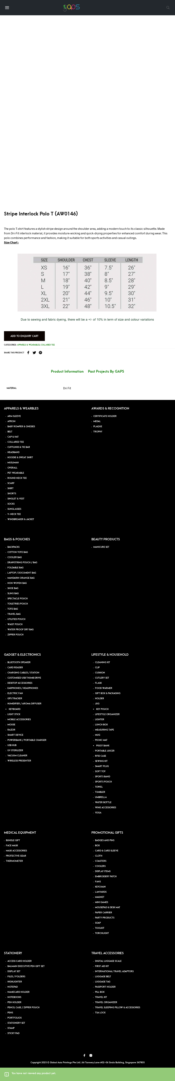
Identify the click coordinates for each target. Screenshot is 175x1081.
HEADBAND (13, 452)
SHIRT (10, 488)
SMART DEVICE (15, 735)
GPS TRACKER (14, 698)
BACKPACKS (13, 547)
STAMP (11, 1028)
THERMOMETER (14, 861)
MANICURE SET (101, 547)
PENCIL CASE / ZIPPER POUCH (23, 1007)
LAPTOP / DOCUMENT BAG (21, 573)
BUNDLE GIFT (13, 840)
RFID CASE (100, 756)
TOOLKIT (99, 928)
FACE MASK (12, 845)
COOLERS (100, 866)
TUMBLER (100, 792)
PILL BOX (100, 992)
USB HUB (11, 745)
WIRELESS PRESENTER (19, 761)
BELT (9, 431)
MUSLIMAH (13, 462)
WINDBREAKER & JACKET (20, 519)
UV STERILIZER (15, 750)
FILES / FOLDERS (16, 976)
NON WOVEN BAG (17, 583)
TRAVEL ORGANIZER (106, 1002)
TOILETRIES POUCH (17, 604)
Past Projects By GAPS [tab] (106, 372)
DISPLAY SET (13, 971)
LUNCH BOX (101, 724)
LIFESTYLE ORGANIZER (107, 714)
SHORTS (11, 493)
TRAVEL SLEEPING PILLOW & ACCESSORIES (117, 1007)
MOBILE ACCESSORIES (19, 719)
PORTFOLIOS (14, 1018)
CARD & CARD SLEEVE (106, 851)
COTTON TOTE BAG (17, 552)
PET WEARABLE (15, 473)
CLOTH (98, 856)
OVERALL (12, 468)
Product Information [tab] (67, 372)
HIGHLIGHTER (14, 982)
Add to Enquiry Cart (24, 336)
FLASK (98, 683)
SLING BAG (13, 593)
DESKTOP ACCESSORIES (19, 683)
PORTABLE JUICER (105, 751)
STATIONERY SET (16, 1023)
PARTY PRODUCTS (104, 918)
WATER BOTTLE (103, 802)
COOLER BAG (14, 557)
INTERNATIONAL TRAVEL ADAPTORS (114, 971)
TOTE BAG (12, 609)
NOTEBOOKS (14, 997)
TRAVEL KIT (101, 997)
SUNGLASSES (14, 509)
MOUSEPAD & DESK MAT (107, 907)
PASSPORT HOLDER (105, 987)
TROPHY (97, 431)
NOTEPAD (12, 987)
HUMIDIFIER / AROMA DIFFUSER (24, 703)
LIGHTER (99, 719)
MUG (97, 735)
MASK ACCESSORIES (16, 851)
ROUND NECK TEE (17, 478)
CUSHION (100, 673)
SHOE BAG (12, 588)
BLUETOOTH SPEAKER (19, 662)
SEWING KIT (101, 761)
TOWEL (99, 787)
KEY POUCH (102, 709)
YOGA (98, 813)
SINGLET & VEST (15, 499)
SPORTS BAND (102, 776)
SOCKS (11, 504)
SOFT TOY (100, 771)
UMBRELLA (101, 797)
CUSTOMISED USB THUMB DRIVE (24, 678)
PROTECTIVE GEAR (16, 856)
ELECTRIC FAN (15, 693)
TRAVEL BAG (14, 614)
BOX (97, 845)
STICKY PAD (13, 1033)
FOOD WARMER (103, 688)
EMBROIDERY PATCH (106, 876)
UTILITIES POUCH (16, 619)
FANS (98, 881)
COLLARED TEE (15, 442)
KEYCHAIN (100, 887)
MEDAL (97, 421)
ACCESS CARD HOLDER (19, 961)
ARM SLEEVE (14, 416)
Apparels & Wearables (28, 345)
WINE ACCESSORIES (105, 807)
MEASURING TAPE (104, 730)
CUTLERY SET (102, 678)
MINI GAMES (101, 902)
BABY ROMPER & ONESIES (21, 426)
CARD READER (15, 667)
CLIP (97, 667)
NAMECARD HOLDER (18, 992)
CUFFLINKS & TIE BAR (18, 447)
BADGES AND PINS (104, 840)
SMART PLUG (102, 766)
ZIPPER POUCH (15, 635)
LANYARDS (100, 892)
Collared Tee (48, 345)
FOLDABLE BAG (15, 567)
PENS (10, 1012)
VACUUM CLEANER (17, 755)
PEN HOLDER (14, 1002)
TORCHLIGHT (102, 933)
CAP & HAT (13, 437)
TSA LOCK (100, 1012)
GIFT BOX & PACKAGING (107, 693)
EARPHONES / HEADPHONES (22, 688)
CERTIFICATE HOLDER (105, 416)
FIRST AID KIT (102, 966)
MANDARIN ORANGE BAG (21, 578)
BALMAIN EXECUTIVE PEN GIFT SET (26, 966)
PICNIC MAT (101, 740)
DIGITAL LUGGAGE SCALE (108, 961)
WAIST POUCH (15, 624)
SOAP (98, 923)
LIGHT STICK (13, 714)
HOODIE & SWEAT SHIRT (20, 457)
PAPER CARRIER (103, 912)
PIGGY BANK (102, 745)
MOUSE (11, 724)
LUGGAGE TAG (102, 982)
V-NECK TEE (14, 514)
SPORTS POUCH (103, 782)
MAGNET (99, 897)
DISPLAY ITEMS (102, 871)
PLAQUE (97, 426)
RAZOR (11, 730)
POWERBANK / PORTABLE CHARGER (26, 740)
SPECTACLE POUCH (17, 598)
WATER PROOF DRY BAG (20, 629)
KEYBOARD (14, 709)
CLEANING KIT (102, 662)
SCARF (11, 483)
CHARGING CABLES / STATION (23, 673)
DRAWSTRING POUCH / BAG (22, 562)
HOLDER (99, 698)
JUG (97, 703)
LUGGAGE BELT (103, 976)
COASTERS (100, 861)
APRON (11, 421)
